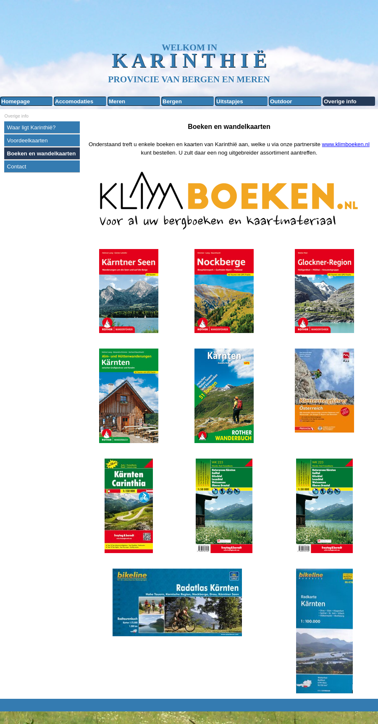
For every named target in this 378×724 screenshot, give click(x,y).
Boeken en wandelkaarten (41, 153)
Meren (117, 101)
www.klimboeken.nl (346, 144)
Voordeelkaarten (27, 140)
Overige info (340, 101)
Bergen (172, 101)
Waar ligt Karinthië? (31, 127)
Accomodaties (74, 101)
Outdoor (281, 101)
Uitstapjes (229, 101)
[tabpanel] (228, 139)
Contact (16, 166)
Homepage (15, 101)
